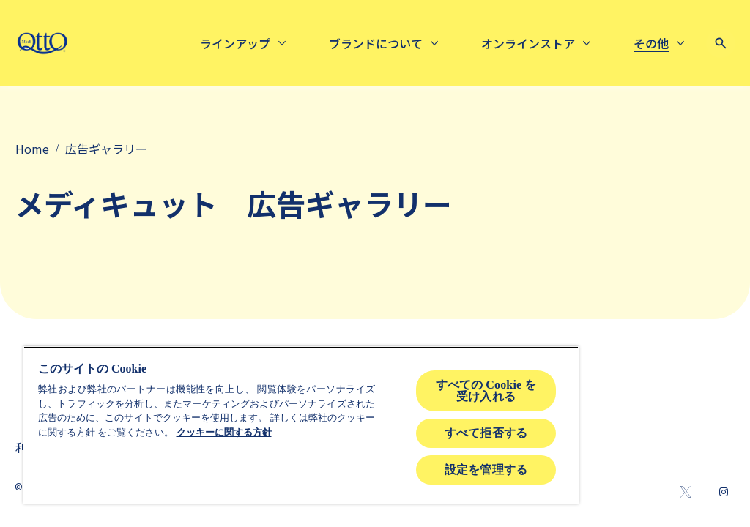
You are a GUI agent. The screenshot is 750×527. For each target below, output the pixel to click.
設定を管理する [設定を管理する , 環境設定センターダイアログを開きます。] (486, 469)
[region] (301, 425)
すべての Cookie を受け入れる (486, 390)
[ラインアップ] (235, 43)
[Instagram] (723, 492)
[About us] (375, 43)
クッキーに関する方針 (224, 432)
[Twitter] (685, 492)
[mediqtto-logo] (42, 43)
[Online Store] (528, 43)
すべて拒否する (486, 433)
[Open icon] (720, 43)
